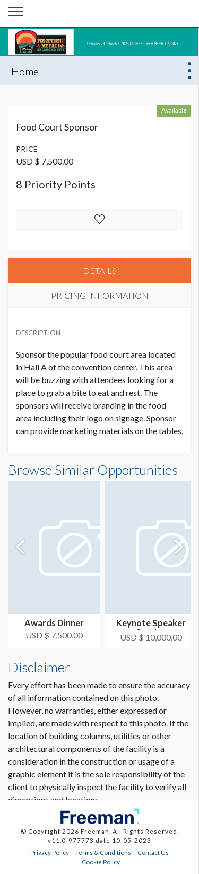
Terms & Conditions (103, 852)
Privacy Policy (49, 852)
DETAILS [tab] (100, 270)
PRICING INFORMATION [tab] (100, 295)
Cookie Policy (101, 862)
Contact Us (153, 852)
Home (25, 71)
